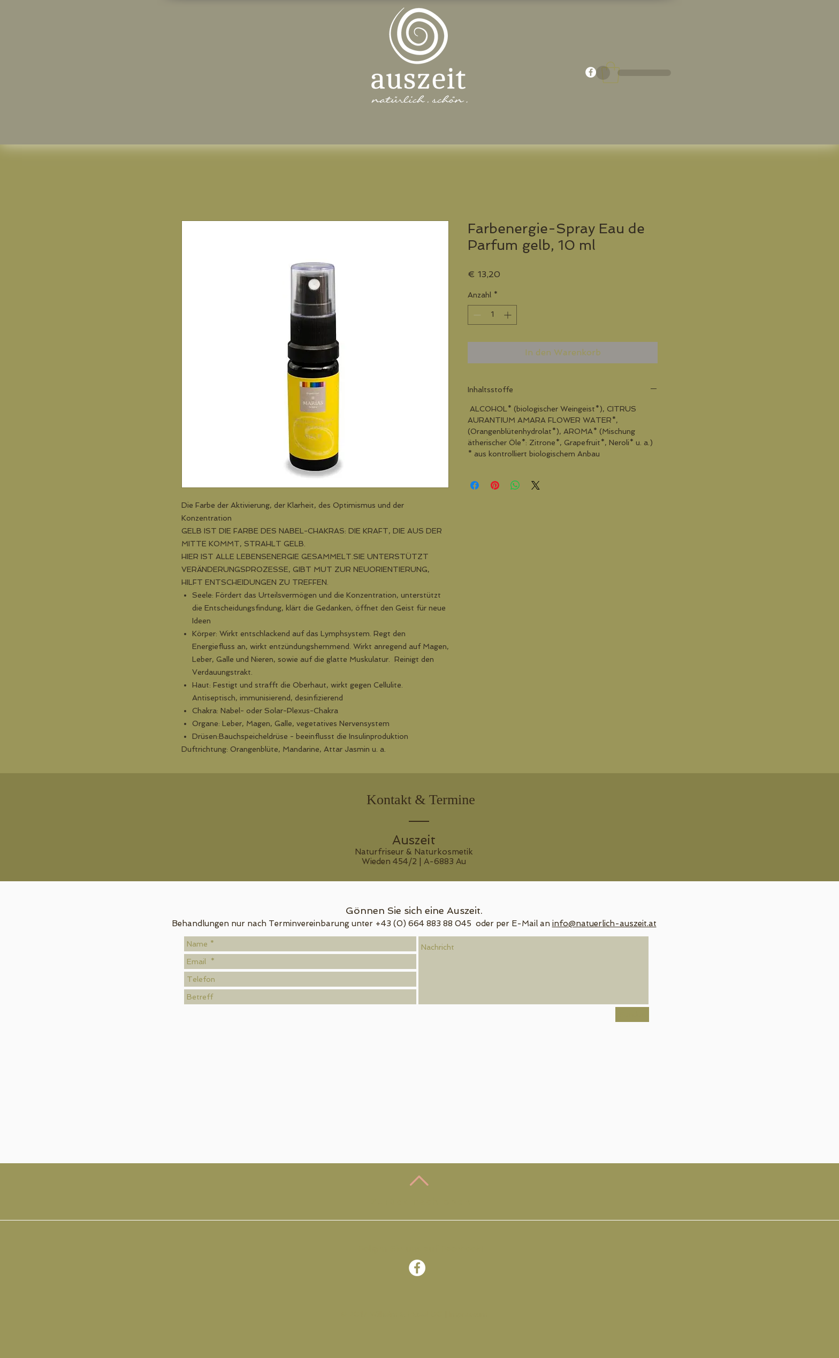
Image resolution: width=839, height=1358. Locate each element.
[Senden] (632, 1014)
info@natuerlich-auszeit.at (604, 923)
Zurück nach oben (420, 1201)
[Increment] (508, 315)
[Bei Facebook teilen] (474, 485)
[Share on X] (535, 485)
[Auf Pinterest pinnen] (495, 485)
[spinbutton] (492, 315)
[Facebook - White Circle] (590, 72)
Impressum (468, 1314)
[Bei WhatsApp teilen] (515, 485)
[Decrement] (476, 315)
